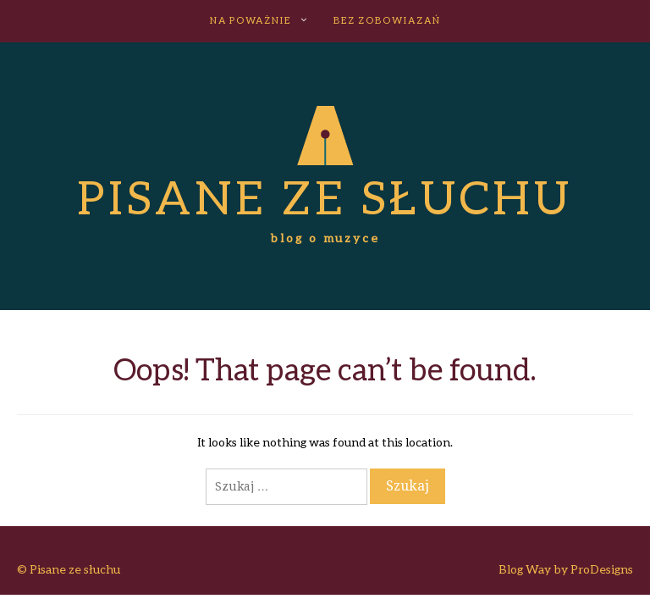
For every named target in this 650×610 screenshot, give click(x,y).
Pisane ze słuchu (325, 197)
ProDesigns (601, 569)
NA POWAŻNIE (250, 19)
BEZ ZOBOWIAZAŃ (387, 19)
